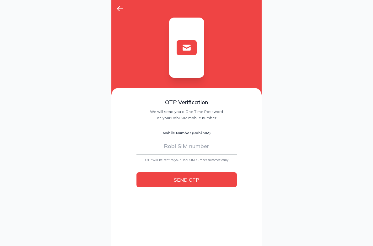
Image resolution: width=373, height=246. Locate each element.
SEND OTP (186, 180)
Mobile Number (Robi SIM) (187, 133)
